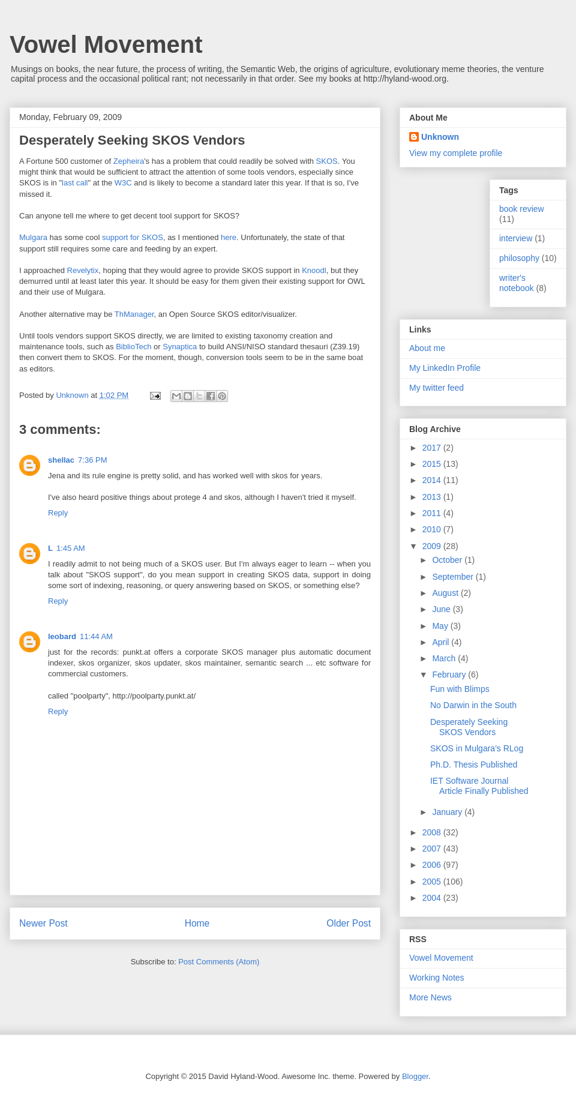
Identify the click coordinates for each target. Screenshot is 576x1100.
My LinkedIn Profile (445, 368)
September (453, 577)
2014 (432, 480)
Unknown (440, 137)
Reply (58, 512)
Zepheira (128, 161)
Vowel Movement (106, 44)
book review (521, 209)
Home (197, 923)
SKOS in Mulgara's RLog (476, 748)
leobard (62, 636)
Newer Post (43, 923)
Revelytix (83, 270)
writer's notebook (516, 283)
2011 (432, 513)
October (448, 560)
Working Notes (436, 977)
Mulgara (33, 237)
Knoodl (314, 270)
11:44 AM (96, 636)
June (442, 609)
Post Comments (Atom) (218, 961)
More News (430, 997)
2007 (432, 848)
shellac (61, 459)
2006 (432, 865)
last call (75, 182)
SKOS (327, 161)
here (228, 237)
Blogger (415, 1076)
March (445, 658)
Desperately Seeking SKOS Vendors (469, 727)
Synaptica (180, 346)
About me (427, 348)
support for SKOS (132, 237)
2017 (432, 447)
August (446, 593)
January (448, 812)
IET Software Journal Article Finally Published (479, 786)
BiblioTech (133, 346)
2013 (432, 497)
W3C (123, 182)
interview (515, 238)
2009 (432, 546)
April (441, 642)
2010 (432, 529)
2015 (432, 464)
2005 (432, 881)
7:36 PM (92, 459)
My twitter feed (436, 387)
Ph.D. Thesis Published (473, 764)
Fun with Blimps (460, 689)
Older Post (348, 923)
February (450, 674)
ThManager (134, 314)
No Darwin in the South (473, 705)
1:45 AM (70, 548)
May (441, 626)
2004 (432, 898)
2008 (432, 832)
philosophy (519, 258)
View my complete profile (455, 153)
